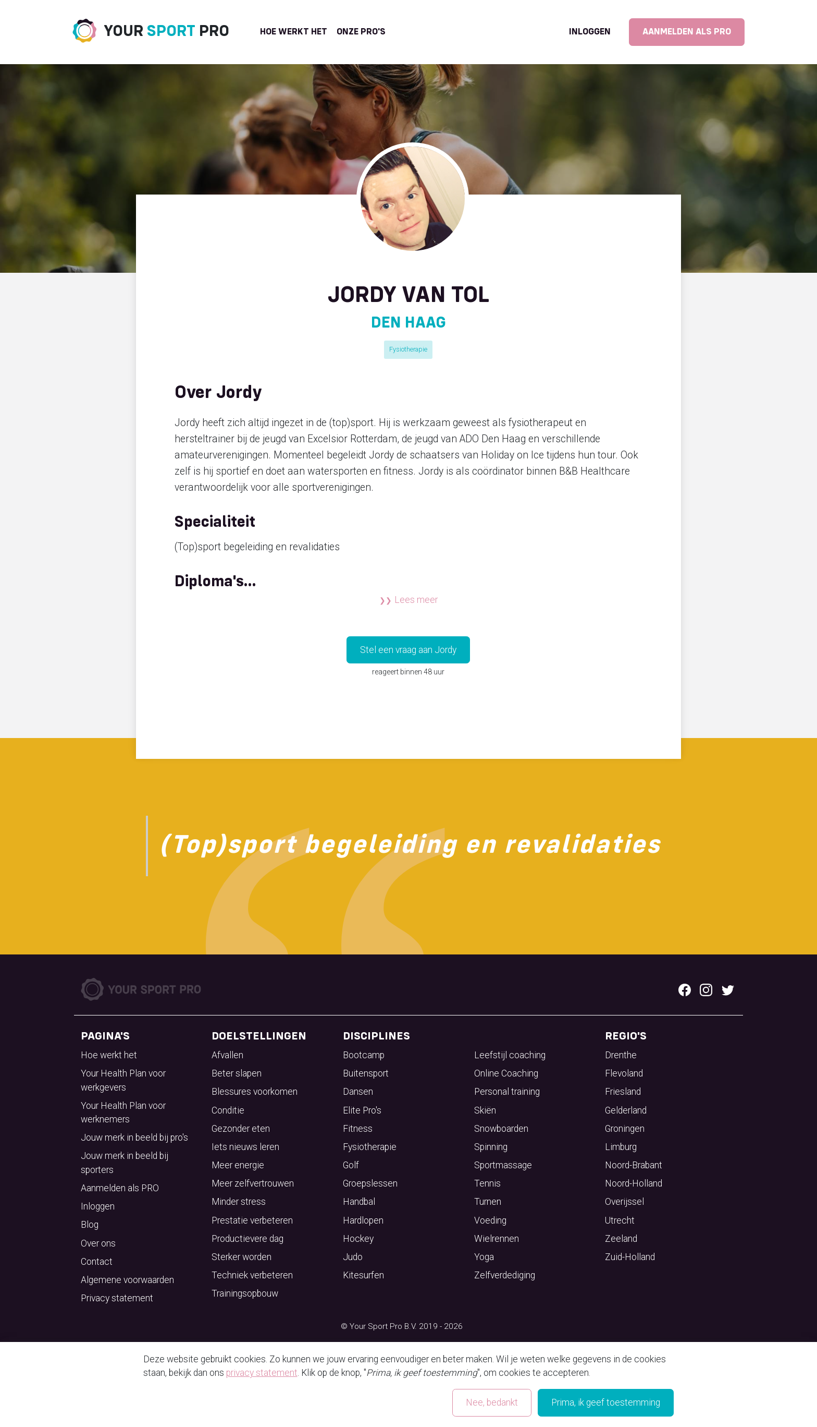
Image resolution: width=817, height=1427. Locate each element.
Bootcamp (364, 1055)
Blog (89, 1224)
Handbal (359, 1201)
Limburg (621, 1147)
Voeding (490, 1220)
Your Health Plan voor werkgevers (123, 1080)
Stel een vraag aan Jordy (408, 650)
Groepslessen (370, 1183)
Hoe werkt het (293, 32)
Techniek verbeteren (252, 1275)
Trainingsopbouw (245, 1293)
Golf (351, 1165)
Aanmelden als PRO (686, 32)
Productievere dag (247, 1238)
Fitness (358, 1128)
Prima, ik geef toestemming (605, 1402)
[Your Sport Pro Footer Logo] (142, 988)
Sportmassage (503, 1165)
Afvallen (227, 1055)
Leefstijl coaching (510, 1055)
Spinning (490, 1147)
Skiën (485, 1110)
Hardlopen (363, 1220)
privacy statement (262, 1373)
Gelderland (626, 1110)
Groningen (625, 1128)
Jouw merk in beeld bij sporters (124, 1163)
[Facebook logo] (684, 989)
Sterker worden (241, 1257)
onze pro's (361, 32)
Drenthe (621, 1055)
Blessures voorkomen (255, 1091)
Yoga (484, 1257)
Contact (97, 1261)
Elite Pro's (362, 1110)
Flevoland (624, 1073)
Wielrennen (496, 1238)
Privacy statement (117, 1298)
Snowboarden (501, 1128)
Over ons (98, 1243)
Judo (353, 1257)
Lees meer (416, 600)
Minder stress (239, 1201)
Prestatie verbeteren (252, 1220)
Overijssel (624, 1201)
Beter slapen (237, 1073)
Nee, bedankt (492, 1402)
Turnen (487, 1201)
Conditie (228, 1110)
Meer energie (238, 1165)
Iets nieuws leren (245, 1147)
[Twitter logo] (728, 989)
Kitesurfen (363, 1275)
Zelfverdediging (504, 1275)
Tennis (487, 1183)
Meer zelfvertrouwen (253, 1183)
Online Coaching (506, 1073)
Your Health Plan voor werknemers (123, 1112)
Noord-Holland (633, 1183)
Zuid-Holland (630, 1257)
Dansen (358, 1091)
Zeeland (621, 1238)
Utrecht (620, 1220)
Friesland (623, 1091)
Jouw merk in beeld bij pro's (134, 1137)
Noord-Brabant (633, 1165)
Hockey (358, 1238)
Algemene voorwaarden (127, 1280)
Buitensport (366, 1073)
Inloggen (590, 32)
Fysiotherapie (408, 349)
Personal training (507, 1091)
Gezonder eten (241, 1128)
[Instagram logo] (706, 989)
